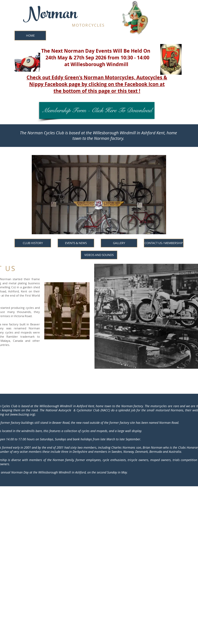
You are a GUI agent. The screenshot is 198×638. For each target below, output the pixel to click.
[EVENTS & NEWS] (76, 243)
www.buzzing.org (22, 414)
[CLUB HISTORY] (32, 243)
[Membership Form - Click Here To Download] (97, 110)
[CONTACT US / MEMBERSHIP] (164, 243)
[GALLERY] (119, 243)
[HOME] (30, 35)
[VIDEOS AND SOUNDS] (99, 255)
